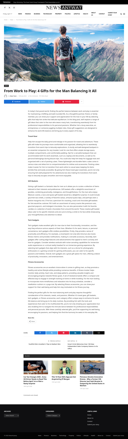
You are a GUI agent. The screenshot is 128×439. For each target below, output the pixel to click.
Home (89, 415)
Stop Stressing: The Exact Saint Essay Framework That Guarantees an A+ (36, 2)
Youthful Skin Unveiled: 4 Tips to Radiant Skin (44, 344)
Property (58, 14)
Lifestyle (77, 14)
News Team (13, 96)
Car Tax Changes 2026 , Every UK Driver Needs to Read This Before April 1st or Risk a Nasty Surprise (35, 380)
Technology (47, 14)
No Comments (33, 96)
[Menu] (124, 14)
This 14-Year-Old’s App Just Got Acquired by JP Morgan (64, 378)
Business (37, 14)
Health (85, 14)
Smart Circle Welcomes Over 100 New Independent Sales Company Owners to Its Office (83, 346)
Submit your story (112, 14)
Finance (28, 14)
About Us (93, 14)
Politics (67, 14)
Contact (102, 14)
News (20, 14)
